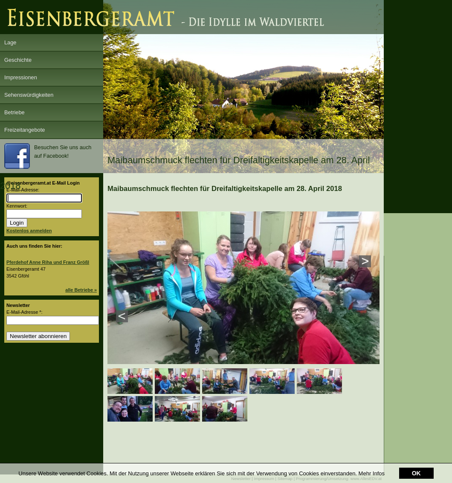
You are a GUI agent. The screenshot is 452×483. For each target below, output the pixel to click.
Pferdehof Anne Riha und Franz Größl (47, 262)
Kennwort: (16, 205)
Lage (10, 42)
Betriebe (14, 112)
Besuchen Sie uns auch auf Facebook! (47, 156)
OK (416, 467)
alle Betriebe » (81, 289)
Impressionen (20, 77)
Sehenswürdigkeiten (28, 95)
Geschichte (18, 60)
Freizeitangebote (24, 130)
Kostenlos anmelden (29, 230)
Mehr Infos (372, 468)
